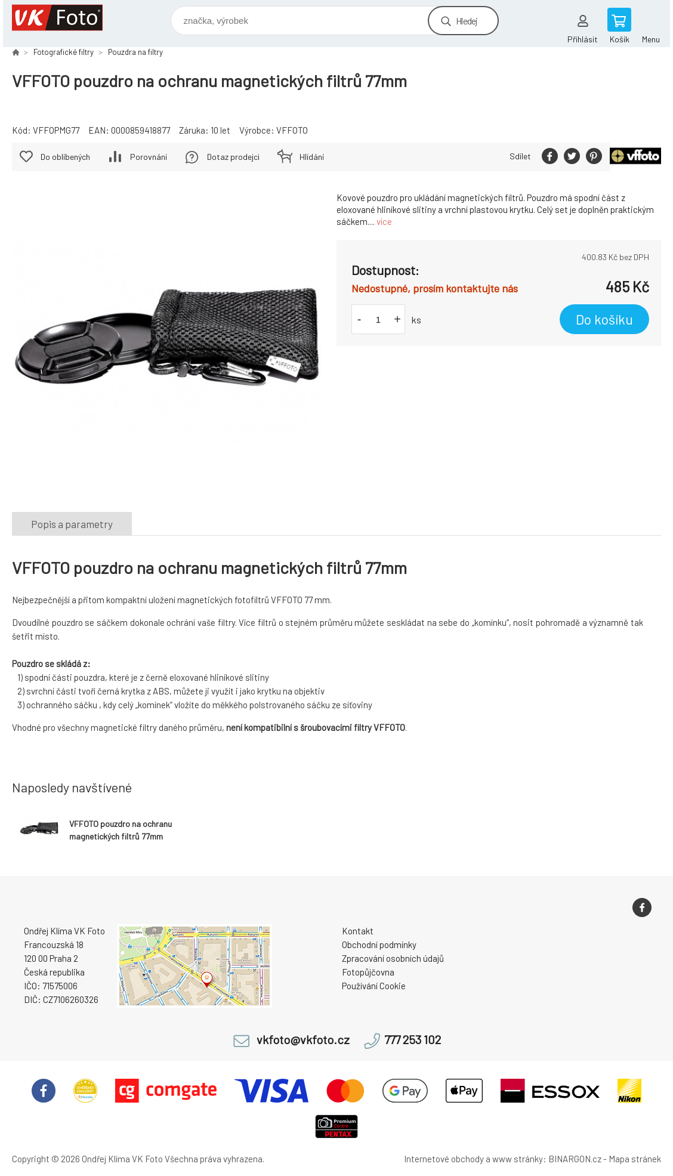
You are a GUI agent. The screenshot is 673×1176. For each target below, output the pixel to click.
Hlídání (312, 157)
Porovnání (148, 157)
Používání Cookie (374, 985)
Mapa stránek (635, 1158)
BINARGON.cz (574, 1158)
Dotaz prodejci (233, 157)
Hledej (466, 20)
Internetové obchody (444, 1158)
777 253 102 (412, 1040)
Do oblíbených (65, 157)
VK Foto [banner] (65, 17)
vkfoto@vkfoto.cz (303, 1040)
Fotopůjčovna (368, 972)
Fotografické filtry (63, 52)
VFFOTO (292, 130)
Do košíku (604, 319)
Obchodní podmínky (379, 944)
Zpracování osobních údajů (393, 958)
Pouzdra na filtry (135, 52)
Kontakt (357, 930)
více (384, 221)
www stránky (517, 1158)
